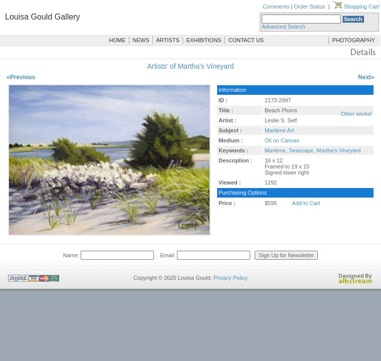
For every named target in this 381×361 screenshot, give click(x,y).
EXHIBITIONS (204, 40)
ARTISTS (167, 40)
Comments (276, 7)
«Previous (21, 77)
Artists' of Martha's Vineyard (190, 66)
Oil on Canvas (282, 140)
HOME (117, 40)
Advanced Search (283, 27)
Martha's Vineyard (338, 150)
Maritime (275, 150)
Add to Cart (306, 203)
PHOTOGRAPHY (353, 40)
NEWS (141, 40)
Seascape (301, 150)
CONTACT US (246, 40)
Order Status (309, 7)
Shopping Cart (356, 7)
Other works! (356, 114)
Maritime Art (279, 130)
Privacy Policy (231, 278)
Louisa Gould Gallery (42, 17)
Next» (366, 77)
